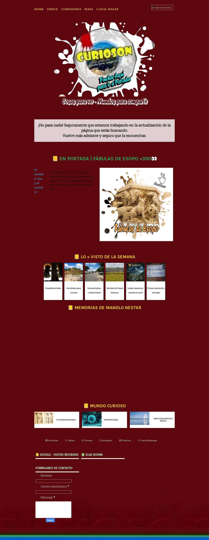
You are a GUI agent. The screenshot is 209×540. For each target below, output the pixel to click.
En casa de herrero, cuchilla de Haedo (94, 290)
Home (39, 9)
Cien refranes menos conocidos (73, 290)
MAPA (89, 9)
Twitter (70, 440)
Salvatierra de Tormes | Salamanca (115, 290)
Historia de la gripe (111, 420)
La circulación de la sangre (66, 420)
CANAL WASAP (107, 9)
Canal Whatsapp (147, 440)
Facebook (51, 440)
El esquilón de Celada (53, 288)
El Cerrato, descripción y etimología (156, 290)
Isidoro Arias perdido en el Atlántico (163, 420)
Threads (87, 440)
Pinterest (125, 440)
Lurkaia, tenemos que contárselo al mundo (135, 290)
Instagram (106, 440)
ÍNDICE (52, 9)
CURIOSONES (71, 9)
